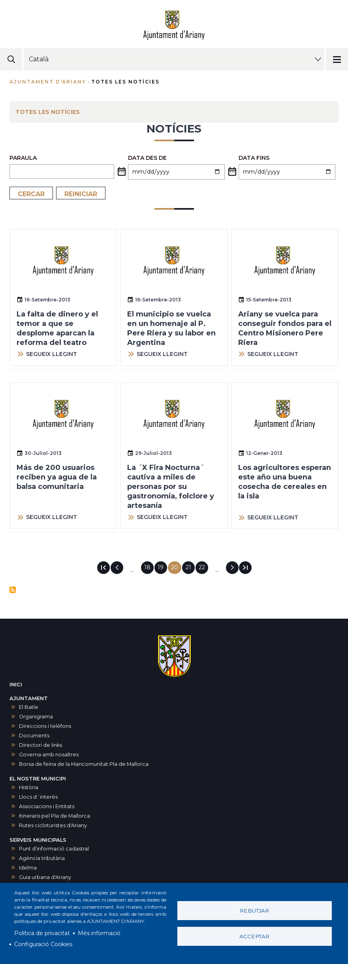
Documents (34, 736)
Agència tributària (42, 858)
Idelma (28, 868)
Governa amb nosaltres (49, 755)
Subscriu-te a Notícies (12, 590)
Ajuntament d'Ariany (47, 82)
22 (203, 567)
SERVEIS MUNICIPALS (37, 840)
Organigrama (36, 717)
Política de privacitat (42, 933)
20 (176, 569)
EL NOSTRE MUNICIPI (37, 779)
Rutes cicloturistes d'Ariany (53, 825)
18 (149, 567)
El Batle (28, 707)
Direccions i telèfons (45, 726)
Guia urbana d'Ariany (45, 877)
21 (190, 567)
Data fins (254, 157)
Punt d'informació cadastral (54, 849)
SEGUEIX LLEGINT (51, 354)
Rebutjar (254, 910)
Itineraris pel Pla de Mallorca (54, 816)
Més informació (99, 933)
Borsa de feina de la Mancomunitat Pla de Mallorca (84, 764)
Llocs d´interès (38, 797)
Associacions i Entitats (46, 806)
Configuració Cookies (43, 944)
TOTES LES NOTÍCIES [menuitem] (47, 112)
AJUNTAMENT (28, 698)
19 (162, 567)
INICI (15, 684)
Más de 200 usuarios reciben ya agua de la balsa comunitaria (57, 477)
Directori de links (40, 745)
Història (28, 787)
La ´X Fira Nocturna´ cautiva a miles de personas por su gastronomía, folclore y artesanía (170, 486)
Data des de (147, 157)
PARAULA (23, 157)
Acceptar (254, 936)
